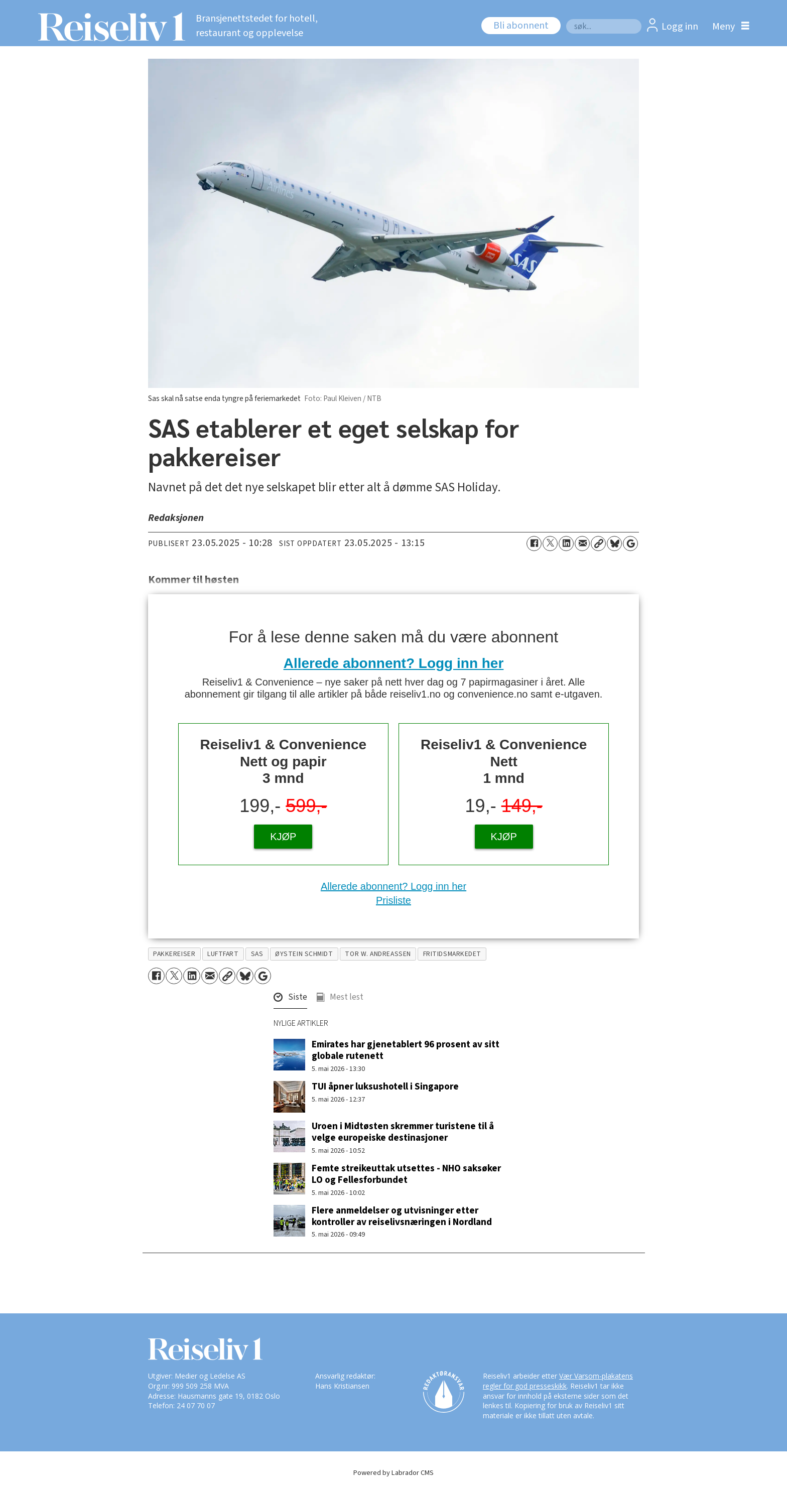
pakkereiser (174, 954)
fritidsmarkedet (452, 954)
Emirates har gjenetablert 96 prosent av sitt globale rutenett (405, 1050)
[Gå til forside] (108, 26)
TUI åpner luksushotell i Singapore (385, 1086)
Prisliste (393, 900)
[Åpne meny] (728, 26)
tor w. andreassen (378, 954)
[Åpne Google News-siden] (630, 543)
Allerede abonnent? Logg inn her (394, 663)
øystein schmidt (304, 954)
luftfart (222, 954)
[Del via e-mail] (582, 543)
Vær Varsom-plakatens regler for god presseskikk (558, 1381)
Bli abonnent (521, 26)
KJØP (283, 836)
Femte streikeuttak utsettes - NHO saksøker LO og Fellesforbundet (406, 1174)
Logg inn (680, 27)
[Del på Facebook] (534, 543)
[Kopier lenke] (598, 543)
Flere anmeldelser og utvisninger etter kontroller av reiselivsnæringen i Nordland (402, 1216)
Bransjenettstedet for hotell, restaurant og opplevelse (257, 26)
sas (257, 954)
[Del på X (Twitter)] (550, 543)
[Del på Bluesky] (614, 543)
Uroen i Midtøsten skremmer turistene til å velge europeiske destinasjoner (403, 1132)
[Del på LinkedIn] (566, 543)
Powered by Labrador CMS (393, 1472)
